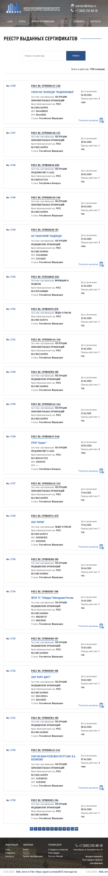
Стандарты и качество (58, 849)
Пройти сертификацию (43, 21)
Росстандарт (54, 853)
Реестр (64, 21)
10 (68, 828)
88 (76, 828)
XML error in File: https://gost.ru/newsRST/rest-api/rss (36, 871)
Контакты (96, 21)
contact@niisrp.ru (86, 6)
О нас (10, 21)
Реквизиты (79, 21)
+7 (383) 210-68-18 (86, 11)
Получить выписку (91, 120)
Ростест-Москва (55, 856)
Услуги (22, 21)
